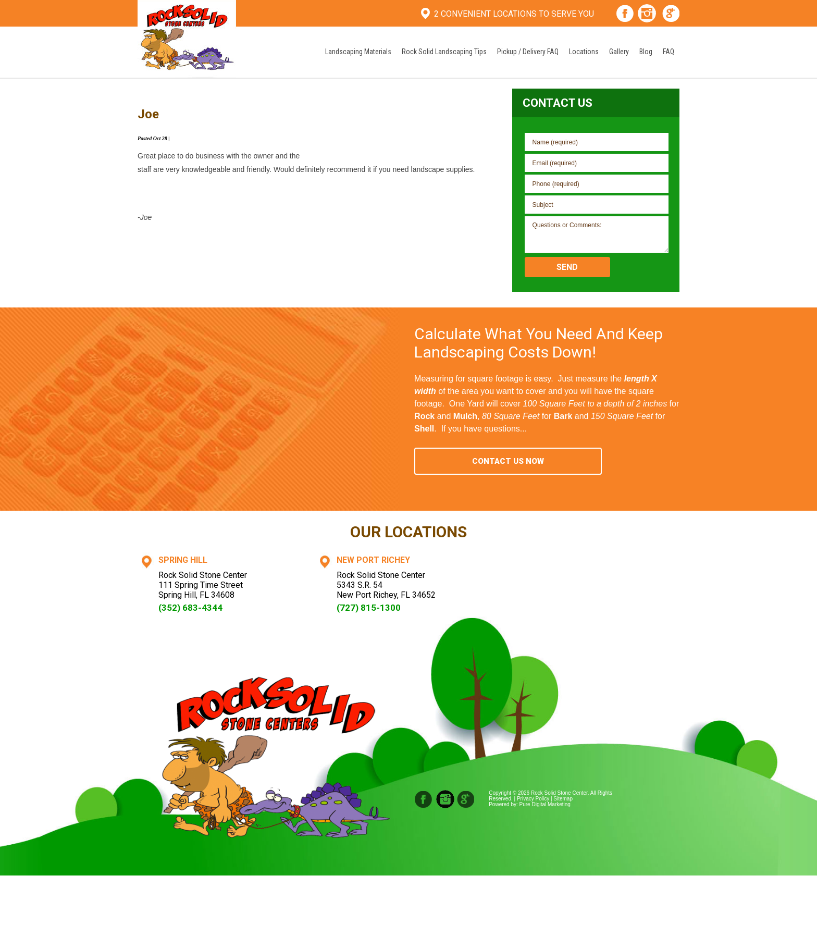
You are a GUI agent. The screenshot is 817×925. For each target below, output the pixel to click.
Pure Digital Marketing (545, 804)
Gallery (619, 51)
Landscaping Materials (358, 51)
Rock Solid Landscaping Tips (444, 51)
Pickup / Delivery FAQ (528, 51)
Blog (645, 51)
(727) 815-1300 (369, 607)
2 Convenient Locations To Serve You (514, 14)
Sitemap (563, 798)
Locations (584, 51)
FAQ (668, 51)
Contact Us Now (508, 461)
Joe (148, 114)
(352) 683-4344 (190, 607)
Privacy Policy (533, 798)
